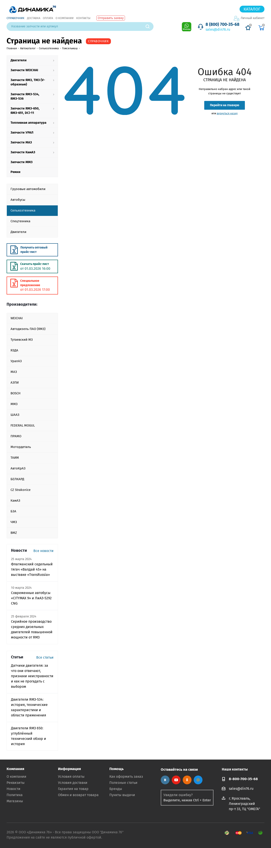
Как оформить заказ (126, 776)
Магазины (15, 801)
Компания (15, 769)
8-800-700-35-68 (243, 779)
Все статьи (45, 657)
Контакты (83, 18)
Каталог (252, 9)
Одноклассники (187, 780)
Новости (13, 789)
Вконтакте (165, 780)
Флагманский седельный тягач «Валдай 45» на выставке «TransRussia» (32, 569)
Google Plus (198, 780)
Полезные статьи (123, 783)
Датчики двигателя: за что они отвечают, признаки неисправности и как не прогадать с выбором (32, 676)
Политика (15, 795)
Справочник (15, 18)
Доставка (33, 18)
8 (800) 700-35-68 (222, 24)
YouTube (176, 780)
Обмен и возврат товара (78, 795)
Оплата (48, 18)
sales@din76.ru (218, 29)
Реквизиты (16, 783)
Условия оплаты (71, 776)
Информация (69, 769)
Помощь (116, 769)
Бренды (115, 789)
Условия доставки (72, 783)
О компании (65, 18)
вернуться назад (227, 113)
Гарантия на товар (73, 789)
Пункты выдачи (122, 795)
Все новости (43, 551)
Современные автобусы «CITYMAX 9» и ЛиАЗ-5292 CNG (31, 598)
